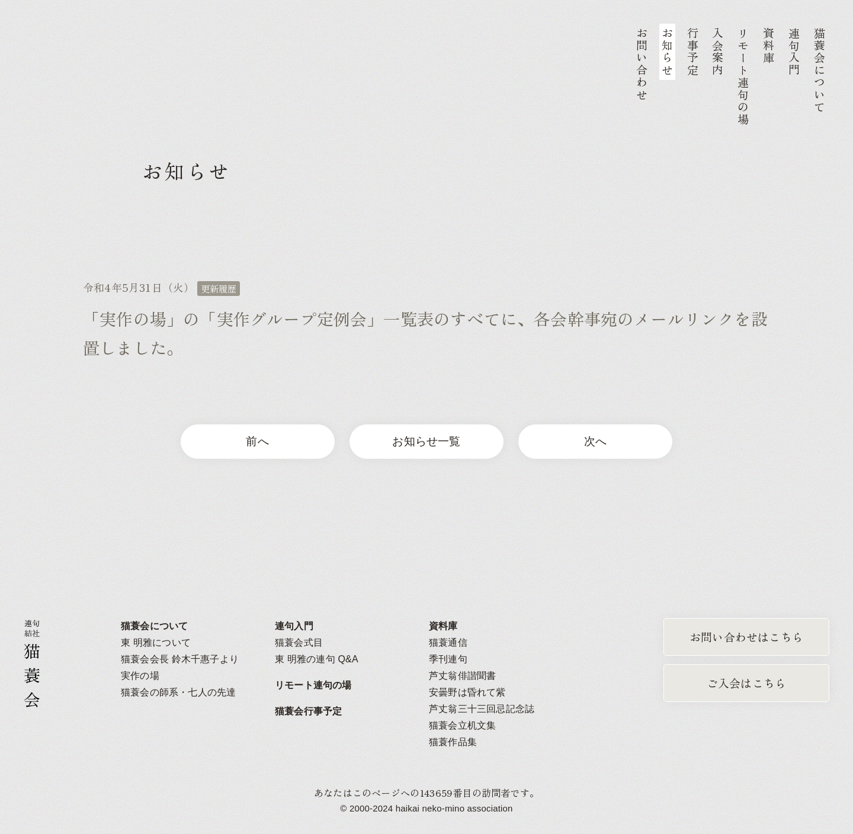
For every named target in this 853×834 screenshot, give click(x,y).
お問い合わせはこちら (746, 637)
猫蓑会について (154, 626)
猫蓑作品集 (453, 742)
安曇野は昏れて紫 (467, 692)
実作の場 (140, 676)
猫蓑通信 (448, 642)
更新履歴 (219, 288)
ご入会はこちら (746, 683)
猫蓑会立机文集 (462, 725)
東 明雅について (156, 642)
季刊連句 (448, 659)
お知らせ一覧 (426, 441)
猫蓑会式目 (299, 642)
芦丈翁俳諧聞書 (462, 676)
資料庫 (443, 626)
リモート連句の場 (313, 685)
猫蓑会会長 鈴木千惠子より (180, 659)
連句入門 (294, 626)
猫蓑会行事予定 (308, 711)
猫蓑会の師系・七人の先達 (178, 692)
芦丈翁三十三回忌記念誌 (481, 709)
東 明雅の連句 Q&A (316, 659)
